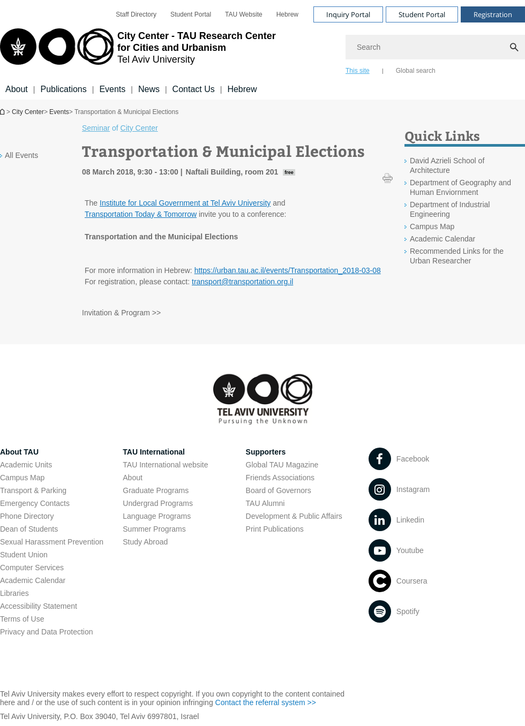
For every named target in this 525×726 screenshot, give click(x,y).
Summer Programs (154, 529)
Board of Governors (278, 490)
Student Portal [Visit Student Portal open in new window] (422, 14)
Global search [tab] (416, 70)
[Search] (435, 47)
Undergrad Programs (158, 503)
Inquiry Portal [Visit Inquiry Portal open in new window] (348, 14)
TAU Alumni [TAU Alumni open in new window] (265, 503)
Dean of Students (29, 529)
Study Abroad (145, 542)
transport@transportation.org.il (242, 281)
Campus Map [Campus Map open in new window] (432, 226)
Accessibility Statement (38, 606)
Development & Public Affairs (294, 516)
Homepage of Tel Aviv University (3, 112)
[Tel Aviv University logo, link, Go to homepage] (138, 50)
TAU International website (165, 464)
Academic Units (26, 464)
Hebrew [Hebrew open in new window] (287, 14)
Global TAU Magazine (282, 464)
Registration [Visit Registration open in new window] (493, 14)
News (149, 89)
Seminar (96, 128)
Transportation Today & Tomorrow (141, 214)
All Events (21, 155)
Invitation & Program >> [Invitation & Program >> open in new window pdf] (121, 312)
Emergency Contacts (35, 503)
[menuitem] (136, 14)
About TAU (19, 452)
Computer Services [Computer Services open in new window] (32, 567)
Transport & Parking (33, 490)
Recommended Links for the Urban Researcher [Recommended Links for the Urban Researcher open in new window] (457, 256)
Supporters (266, 452)
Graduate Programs (156, 490)
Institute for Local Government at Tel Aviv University (185, 203)
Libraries (14, 593)
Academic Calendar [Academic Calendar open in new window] (442, 239)
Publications (63, 89)
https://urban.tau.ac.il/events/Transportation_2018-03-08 (287, 270)
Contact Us (193, 89)
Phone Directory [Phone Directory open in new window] (27, 516)
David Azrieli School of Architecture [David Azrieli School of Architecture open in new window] (447, 165)
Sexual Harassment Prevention (51, 542)
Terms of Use (22, 619)
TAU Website (243, 14)
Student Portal (190, 14)
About (16, 89)
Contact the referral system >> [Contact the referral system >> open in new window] (265, 702)
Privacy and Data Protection (46, 631)
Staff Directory (136, 14)
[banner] (262, 50)
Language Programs (157, 516)
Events (112, 89)
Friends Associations (280, 477)
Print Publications (275, 529)
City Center (28, 112)
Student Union (24, 554)
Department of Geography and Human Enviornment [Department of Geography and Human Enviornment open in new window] (460, 187)
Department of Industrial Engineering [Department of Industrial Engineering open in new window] (450, 209)
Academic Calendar (32, 580)
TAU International (154, 452)
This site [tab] (358, 70)
